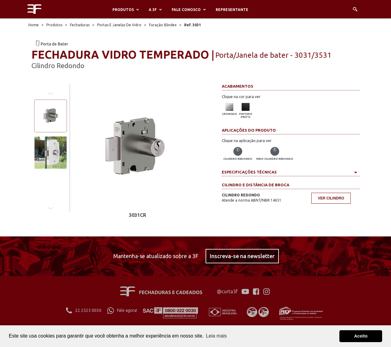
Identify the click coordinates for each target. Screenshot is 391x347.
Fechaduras (80, 25)
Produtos (123, 10)
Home (33, 25)
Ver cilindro (331, 198)
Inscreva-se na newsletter (242, 256)
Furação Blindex (163, 25)
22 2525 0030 (83, 310)
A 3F (153, 10)
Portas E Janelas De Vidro (119, 25)
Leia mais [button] (216, 335)
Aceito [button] (360, 336)
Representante (232, 10)
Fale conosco (186, 10)
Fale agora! (122, 310)
